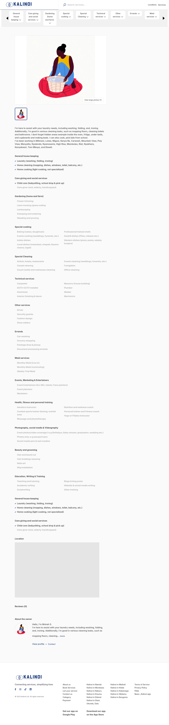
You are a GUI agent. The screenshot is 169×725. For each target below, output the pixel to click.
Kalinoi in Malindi (117, 681)
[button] (61, 70)
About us (66, 681)
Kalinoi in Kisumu (94, 691)
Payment (66, 697)
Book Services (68, 685)
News (137, 691)
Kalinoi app (145, 691)
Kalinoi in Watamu (118, 691)
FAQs (137, 688)
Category (66, 694)
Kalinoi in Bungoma (118, 694)
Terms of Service (141, 681)
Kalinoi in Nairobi (93, 681)
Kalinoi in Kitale (117, 685)
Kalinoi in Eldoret (93, 694)
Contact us (67, 691)
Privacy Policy (140, 685)
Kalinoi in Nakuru (94, 688)
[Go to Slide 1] (21, 114)
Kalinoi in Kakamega (119, 688)
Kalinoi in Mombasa (95, 685)
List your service (69, 688)
